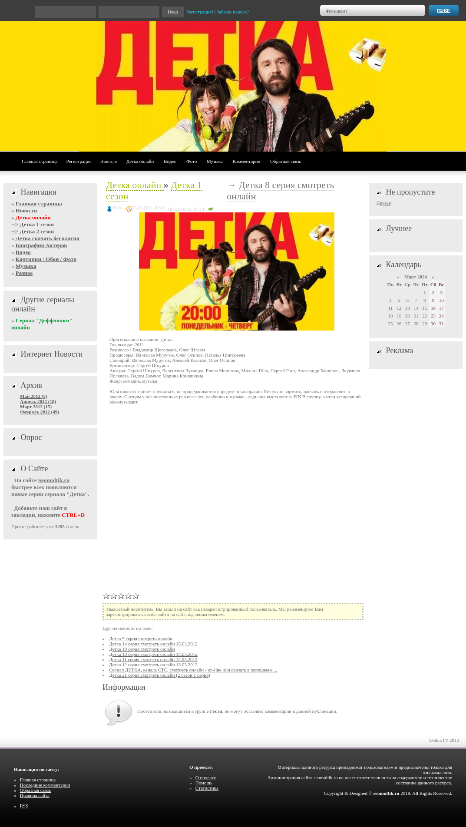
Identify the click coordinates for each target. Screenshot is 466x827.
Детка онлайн (140, 161)
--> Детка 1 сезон (32, 224)
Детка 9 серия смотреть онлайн (140, 638)
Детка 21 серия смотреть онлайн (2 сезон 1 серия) (159, 675)
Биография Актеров (41, 245)
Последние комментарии (45, 784)
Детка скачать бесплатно (47, 238)
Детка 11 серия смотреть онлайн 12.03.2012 (153, 659)
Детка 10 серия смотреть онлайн (142, 649)
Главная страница (39, 161)
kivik (117, 207)
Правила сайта (35, 795)
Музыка (215, 161)
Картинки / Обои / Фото (46, 259)
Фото (191, 161)
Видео (170, 161)
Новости (109, 161)
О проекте (205, 777)
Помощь (203, 782)
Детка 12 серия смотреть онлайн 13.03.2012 (153, 664)
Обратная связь (285, 161)
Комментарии (247, 161)
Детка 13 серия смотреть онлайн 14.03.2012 (153, 654)
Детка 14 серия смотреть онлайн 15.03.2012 (153, 643)
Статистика (206, 788)
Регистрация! (199, 11)
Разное (24, 273)
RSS (24, 805)
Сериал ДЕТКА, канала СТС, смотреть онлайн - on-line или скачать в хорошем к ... (193, 669)
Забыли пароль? (233, 11)
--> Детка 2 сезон (32, 231)
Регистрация (78, 161)
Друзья (384, 202)
